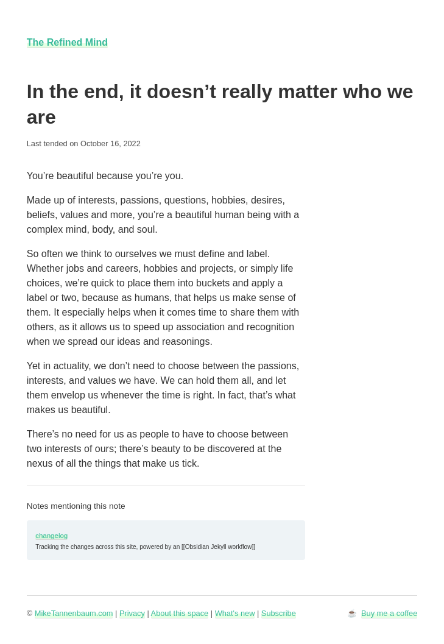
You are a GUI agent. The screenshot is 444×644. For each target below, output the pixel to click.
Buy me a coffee (389, 613)
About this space (180, 613)
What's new (235, 613)
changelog (51, 535)
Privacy (132, 613)
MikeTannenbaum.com (74, 613)
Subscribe (278, 613)
